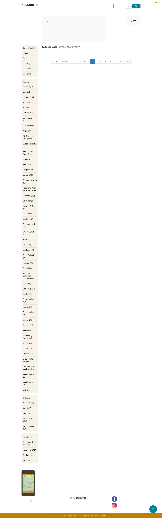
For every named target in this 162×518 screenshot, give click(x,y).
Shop (89, 6)
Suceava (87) (28, 108)
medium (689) (28, 403)
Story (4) (26, 460)
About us (62, 510)
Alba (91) (26, 102)
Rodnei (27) (27, 307)
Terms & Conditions (94, 510)
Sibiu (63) (26, 159)
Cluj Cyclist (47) (29, 214)
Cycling (26, 58)
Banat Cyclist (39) (30, 240)
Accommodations (67, 6)
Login (136, 6)
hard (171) (26, 413)
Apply (157, 2)
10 (110, 61)
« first (54, 61)
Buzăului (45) (28, 219)
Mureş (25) (27, 330)
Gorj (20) (26, 390)
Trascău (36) (28, 263)
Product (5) (27, 455)
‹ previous (64, 61)
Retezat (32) (27, 284)
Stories (80, 6)
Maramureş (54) (29, 196)
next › (120, 61)
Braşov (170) (28, 87)
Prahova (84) (28, 113)
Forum (97, 6)
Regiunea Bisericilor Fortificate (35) (28, 275)
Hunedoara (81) (29, 126)
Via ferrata (27, 74)
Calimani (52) (28, 201)
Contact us (76, 510)
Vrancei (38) (28, 245)
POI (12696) (27, 437)
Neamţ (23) (27, 343)
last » (128, 61)
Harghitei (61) (28, 170)
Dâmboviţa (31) (29, 289)
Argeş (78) (27, 131)
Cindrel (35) (27, 268)
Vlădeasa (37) (28, 250)
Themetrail (27, 69)
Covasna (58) (28, 175)
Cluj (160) (27, 92)
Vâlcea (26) (27, 320)
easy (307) (27, 408)
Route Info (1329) (29, 450)
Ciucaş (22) (27, 348)
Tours (55, 6)
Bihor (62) (27, 165)
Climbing (26, 63)
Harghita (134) (28, 97)
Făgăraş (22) (28, 354)
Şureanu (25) (28, 325)
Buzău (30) (27, 294)
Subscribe (101, 488)
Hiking (25, 53)
